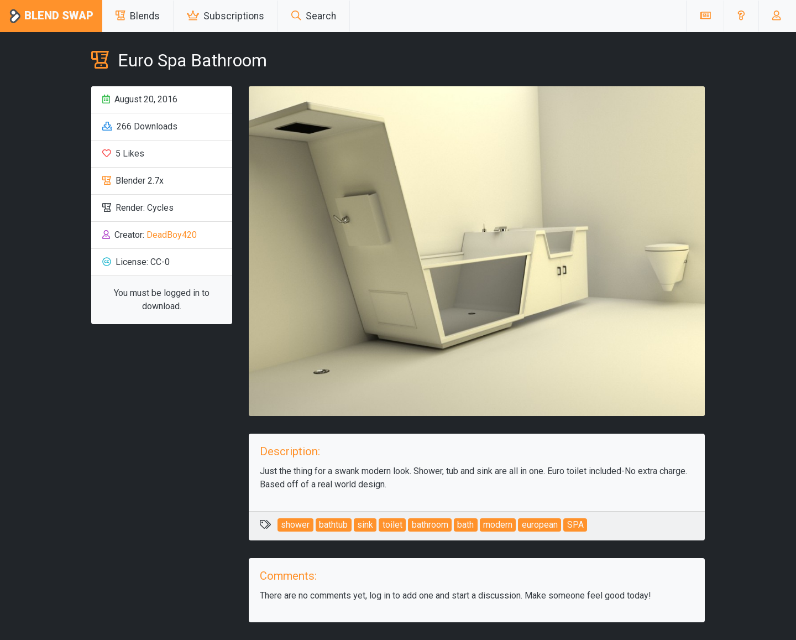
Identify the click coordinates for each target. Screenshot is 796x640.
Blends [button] (138, 16)
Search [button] (313, 16)
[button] (741, 16)
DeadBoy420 (171, 235)
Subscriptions (225, 16)
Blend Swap (51, 16)
